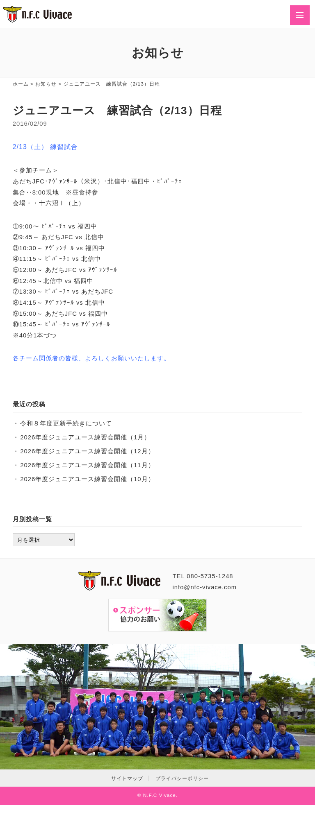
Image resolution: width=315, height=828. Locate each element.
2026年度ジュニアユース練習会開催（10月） (87, 479)
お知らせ (46, 84)
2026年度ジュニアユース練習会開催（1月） (85, 437)
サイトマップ (127, 778)
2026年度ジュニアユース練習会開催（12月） (87, 451)
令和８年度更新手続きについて (66, 423)
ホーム (21, 84)
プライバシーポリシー (182, 778)
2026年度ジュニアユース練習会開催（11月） (87, 465)
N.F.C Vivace (159, 795)
